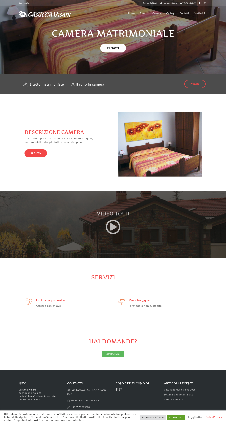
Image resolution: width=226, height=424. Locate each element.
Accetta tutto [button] (176, 417)
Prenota (195, 83)
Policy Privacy (214, 417)
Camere (156, 13)
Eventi (143, 13)
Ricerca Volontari (173, 399)
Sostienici (199, 13)
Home (131, 13)
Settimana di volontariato (178, 394)
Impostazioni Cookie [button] (153, 417)
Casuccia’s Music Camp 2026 (179, 389)
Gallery (170, 13)
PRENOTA (113, 48)
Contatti (184, 13)
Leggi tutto (195, 417)
